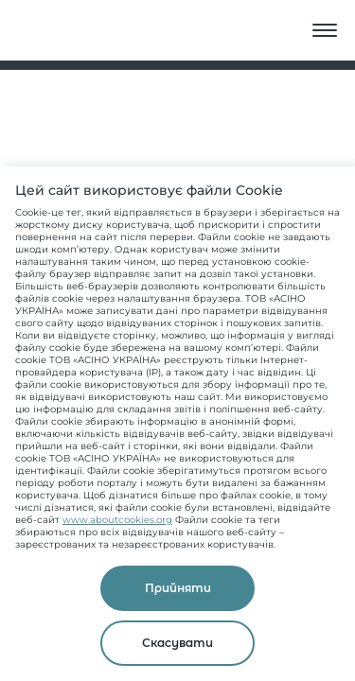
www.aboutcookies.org (117, 520)
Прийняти (178, 588)
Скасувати (177, 643)
